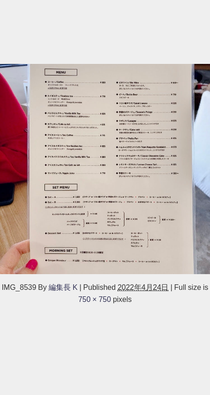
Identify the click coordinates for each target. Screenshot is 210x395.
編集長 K (63, 287)
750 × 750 (94, 299)
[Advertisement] (105, 31)
